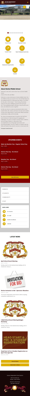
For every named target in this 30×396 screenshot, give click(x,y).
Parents (5, 189)
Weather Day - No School (8, 159)
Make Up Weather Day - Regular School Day (14, 144)
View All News (15, 361)
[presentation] (24, 7)
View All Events (15, 177)
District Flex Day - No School (9, 152)
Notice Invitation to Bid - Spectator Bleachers (15, 290)
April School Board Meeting (9, 261)
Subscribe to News (15, 365)
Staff (4, 201)
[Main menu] (27, 2)
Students (5, 193)
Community (6, 197)
